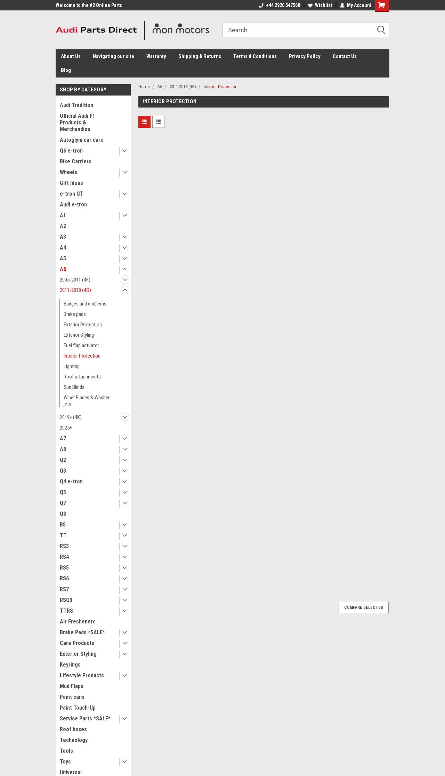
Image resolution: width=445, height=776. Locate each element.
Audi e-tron (73, 204)
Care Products (77, 643)
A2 (63, 226)
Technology (74, 740)
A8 (63, 449)
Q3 (63, 470)
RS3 (64, 546)
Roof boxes (73, 729)
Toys (65, 761)
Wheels (68, 172)
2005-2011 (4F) (75, 280)
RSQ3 (66, 600)
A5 (63, 258)
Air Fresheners (78, 621)
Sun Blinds (74, 387)
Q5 (63, 492)
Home (144, 86)
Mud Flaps (71, 686)
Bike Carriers (75, 161)
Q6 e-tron (71, 150)
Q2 (63, 460)
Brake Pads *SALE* (82, 632)
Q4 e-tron (71, 481)
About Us (71, 56)
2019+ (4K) (71, 417)
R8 (63, 524)
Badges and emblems (85, 304)
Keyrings (70, 664)
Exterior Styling (79, 335)
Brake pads (75, 314)
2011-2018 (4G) (75, 290)
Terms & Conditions (255, 56)
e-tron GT (71, 193)
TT (63, 535)
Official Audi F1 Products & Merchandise (77, 122)
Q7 (63, 503)
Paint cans (72, 697)
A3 (63, 237)
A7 (63, 438)
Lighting (72, 366)
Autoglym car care (82, 140)
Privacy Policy (305, 56)
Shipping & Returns (199, 56)
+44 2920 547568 (279, 5)
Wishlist (320, 5)
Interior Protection (82, 356)
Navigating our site (113, 56)
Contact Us (345, 56)
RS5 (64, 567)
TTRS (66, 610)
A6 (63, 269)
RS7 (64, 589)
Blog (66, 70)
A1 (63, 215)
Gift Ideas (71, 183)
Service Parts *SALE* (85, 718)
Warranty (156, 56)
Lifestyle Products (82, 675)
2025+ (66, 428)
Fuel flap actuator (81, 345)
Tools (66, 751)
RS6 (64, 578)
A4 (63, 247)
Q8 (63, 513)
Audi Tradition (76, 105)
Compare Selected (363, 607)
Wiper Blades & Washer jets (87, 400)
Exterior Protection (83, 324)
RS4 (64, 557)
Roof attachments (82, 377)
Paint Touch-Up (78, 707)
